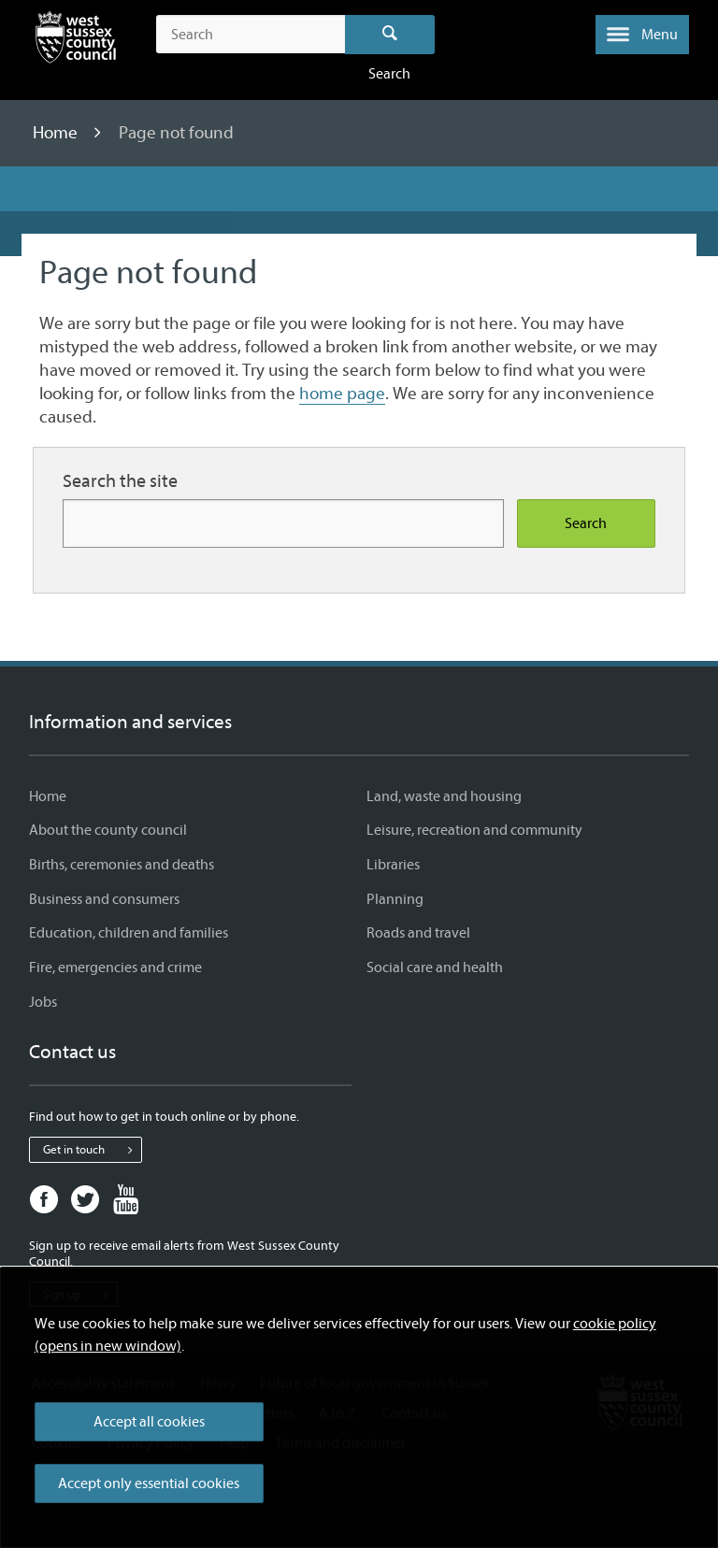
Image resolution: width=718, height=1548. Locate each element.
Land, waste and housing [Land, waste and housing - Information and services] (444, 796)
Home (57, 132)
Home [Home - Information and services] (47, 796)
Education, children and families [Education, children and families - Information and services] (128, 932)
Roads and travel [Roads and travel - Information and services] (418, 932)
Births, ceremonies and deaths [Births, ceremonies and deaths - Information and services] (121, 864)
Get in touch (92, 1150)
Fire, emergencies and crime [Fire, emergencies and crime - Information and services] (115, 967)
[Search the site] (250, 34)
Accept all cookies (149, 1421)
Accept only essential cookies (148, 1483)
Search (390, 34)
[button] (642, 34)
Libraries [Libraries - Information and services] (393, 864)
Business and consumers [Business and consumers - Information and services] (104, 899)
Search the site (120, 481)
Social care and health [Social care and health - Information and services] (434, 967)
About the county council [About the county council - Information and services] (108, 830)
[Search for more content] (283, 523)
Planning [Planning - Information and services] (395, 899)
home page (342, 393)
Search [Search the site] (586, 523)
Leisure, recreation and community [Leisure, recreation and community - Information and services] (474, 830)
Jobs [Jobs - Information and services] (43, 1002)
